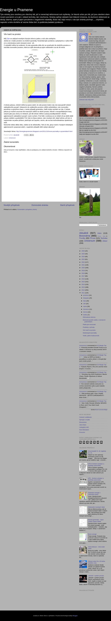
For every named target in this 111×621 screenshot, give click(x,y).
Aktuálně (83, 233)
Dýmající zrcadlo (84, 420)
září (84, 303)
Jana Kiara (82, 425)
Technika (104, 238)
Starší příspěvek (67, 205)
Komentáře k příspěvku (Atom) (27, 209)
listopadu (86, 298)
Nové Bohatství (84, 430)
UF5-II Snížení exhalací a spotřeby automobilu (96, 464)
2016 (83, 279)
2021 (83, 265)
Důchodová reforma (89, 317)
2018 (83, 273)
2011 (83, 293)
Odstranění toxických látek (96, 507)
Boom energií (92, 534)
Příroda (92, 238)
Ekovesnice (83, 422)
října (84, 301)
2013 (83, 287)
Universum (12, 138)
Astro (99, 233)
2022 (83, 262)
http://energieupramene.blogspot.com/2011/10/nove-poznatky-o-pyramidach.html (44, 131)
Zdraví (104, 241)
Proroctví (82, 432)
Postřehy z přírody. (89, 327)
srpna (85, 306)
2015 (83, 281)
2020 (83, 267)
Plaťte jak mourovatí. (89, 324)
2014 (83, 284)
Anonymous (83, 345)
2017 (83, 276)
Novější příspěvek (12, 205)
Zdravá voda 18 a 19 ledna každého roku (96, 562)
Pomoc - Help (101, 236)
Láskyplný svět (84, 427)
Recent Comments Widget (101, 409)
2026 (83, 251)
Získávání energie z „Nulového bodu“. (94, 493)
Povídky (82, 238)
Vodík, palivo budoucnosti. (91, 335)
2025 (83, 254)
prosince (86, 295)
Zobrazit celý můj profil (86, 99)
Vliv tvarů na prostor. (89, 330)
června (85, 312)
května (85, 315)
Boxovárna (84, 235)
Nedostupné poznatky (90, 333)
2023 (83, 259)
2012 (83, 290)
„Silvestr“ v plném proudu (96, 575)
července (86, 309)
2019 (83, 270)
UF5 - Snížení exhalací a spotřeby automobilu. (96, 479)
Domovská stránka (40, 205)
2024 (83, 256)
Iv (91, 34)
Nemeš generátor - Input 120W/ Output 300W (95, 520)
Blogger (75, 615)
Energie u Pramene (16, 10)
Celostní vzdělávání (85, 417)
